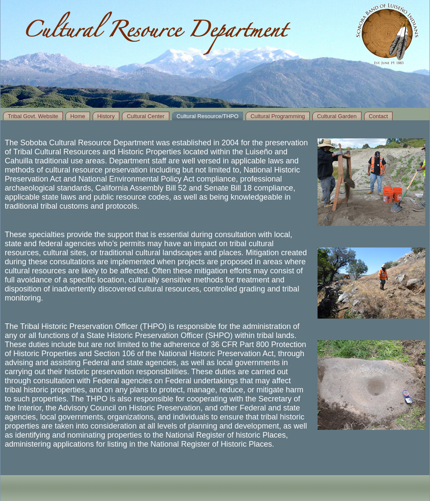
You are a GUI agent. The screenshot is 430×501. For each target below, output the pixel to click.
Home (77, 116)
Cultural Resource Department (154, 33)
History (106, 116)
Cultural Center (145, 116)
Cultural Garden (337, 116)
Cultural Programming (277, 116)
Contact (378, 116)
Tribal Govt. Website (33, 116)
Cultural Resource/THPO (208, 116)
